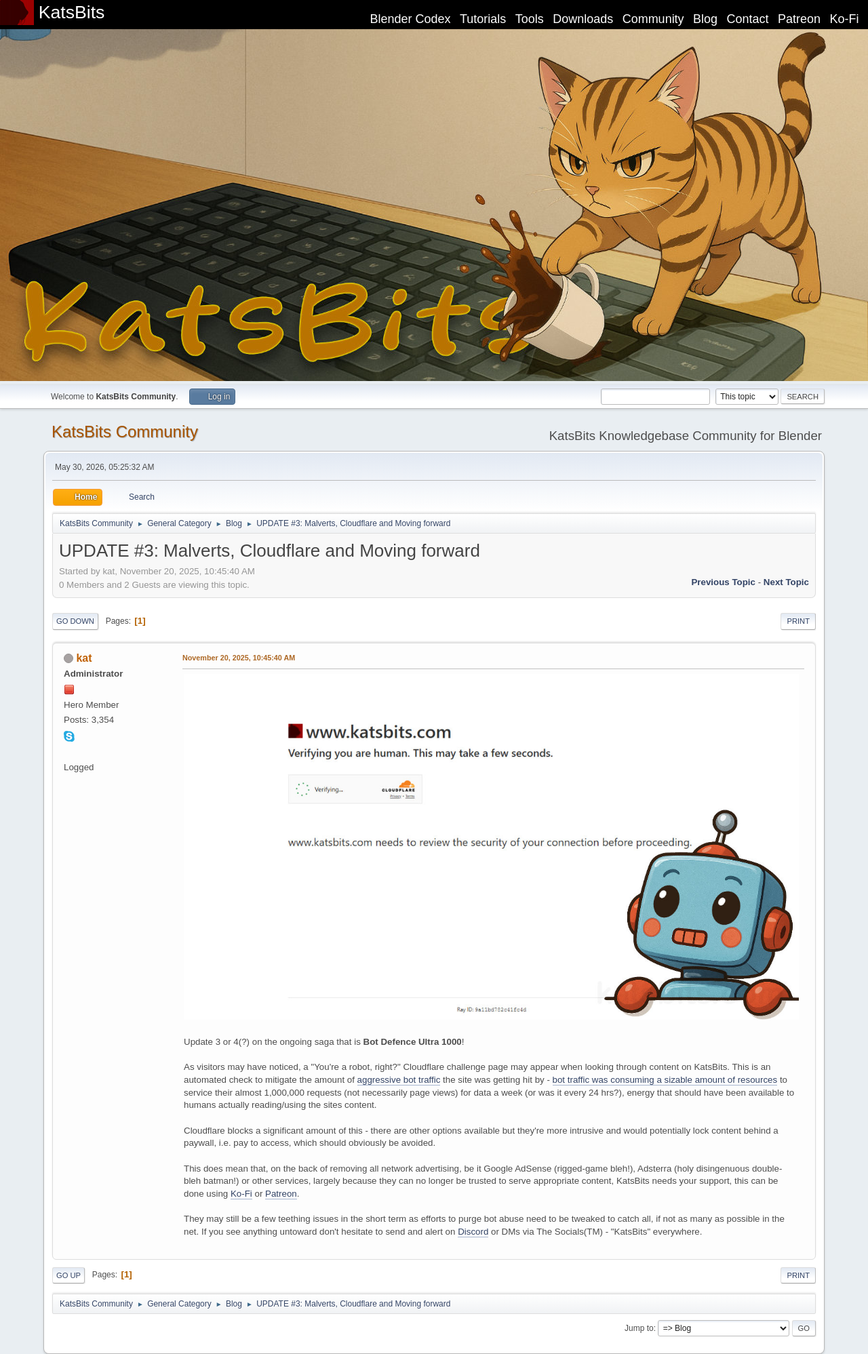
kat (84, 658)
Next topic (786, 582)
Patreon (799, 19)
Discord (473, 1232)
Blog (705, 19)
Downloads (583, 19)
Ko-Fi (844, 19)
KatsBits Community (125, 431)
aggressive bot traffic (399, 1080)
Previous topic (723, 582)
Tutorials (483, 19)
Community (653, 19)
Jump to (639, 1328)
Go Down (75, 621)
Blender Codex (410, 19)
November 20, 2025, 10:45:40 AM (238, 658)
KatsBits (72, 12)
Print (798, 621)
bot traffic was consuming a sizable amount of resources (665, 1080)
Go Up (68, 1275)
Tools (529, 19)
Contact (748, 19)
